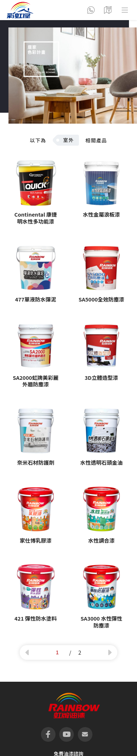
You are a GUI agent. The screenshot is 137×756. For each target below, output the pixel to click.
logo (20, 10)
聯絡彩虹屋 (91, 10)
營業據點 (108, 10)
